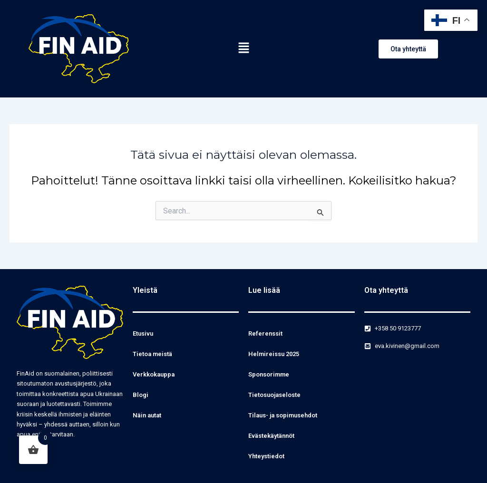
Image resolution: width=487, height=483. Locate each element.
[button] (243, 48)
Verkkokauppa (154, 374)
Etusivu (143, 333)
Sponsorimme (268, 374)
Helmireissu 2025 (273, 353)
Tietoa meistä (152, 353)
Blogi (140, 394)
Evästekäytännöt (271, 435)
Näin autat (147, 415)
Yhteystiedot (266, 456)
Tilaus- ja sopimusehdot (282, 415)
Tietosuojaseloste (274, 394)
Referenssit (265, 333)
